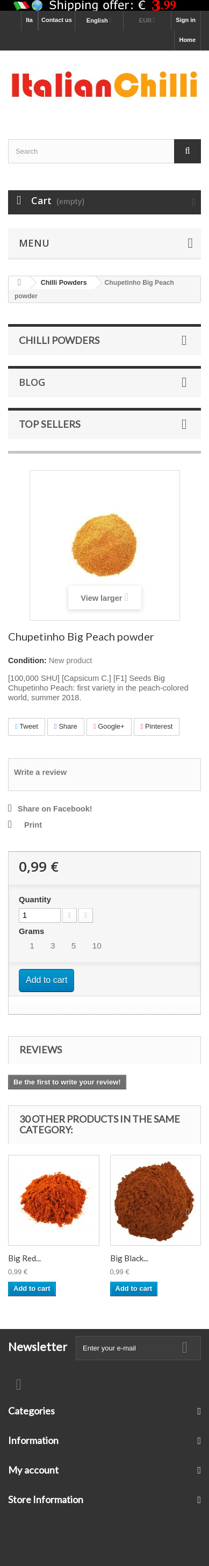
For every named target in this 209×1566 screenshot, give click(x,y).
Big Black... (129, 1258)
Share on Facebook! (55, 808)
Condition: (27, 660)
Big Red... (24, 1258)
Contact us (56, 20)
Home (187, 40)
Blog (32, 382)
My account (33, 1470)
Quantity (35, 899)
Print (33, 825)
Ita (29, 20)
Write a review (40, 772)
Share (65, 726)
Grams (32, 931)
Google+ (109, 726)
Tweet (26, 726)
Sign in (186, 20)
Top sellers (50, 424)
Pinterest (157, 726)
